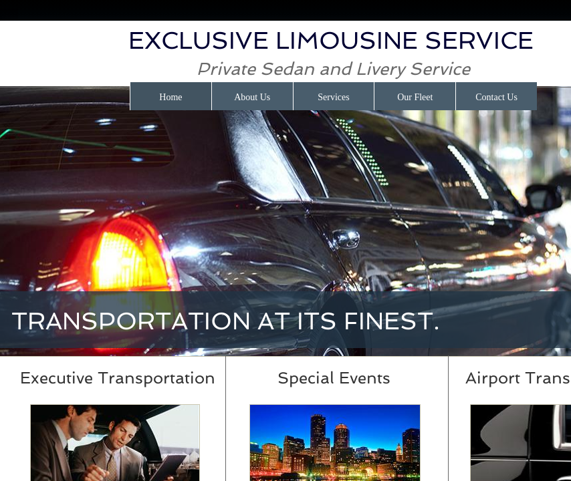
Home (170, 97)
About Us (252, 97)
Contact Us (496, 97)
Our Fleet (415, 97)
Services (333, 97)
